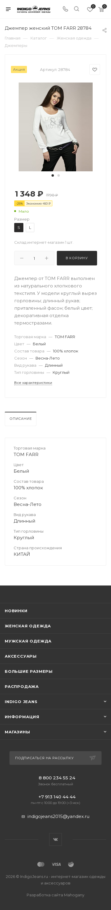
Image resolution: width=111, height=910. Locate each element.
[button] (53, 175)
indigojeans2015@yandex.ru (58, 816)
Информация (22, 716)
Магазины (17, 731)
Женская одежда (28, 625)
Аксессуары (21, 656)
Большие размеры (29, 671)
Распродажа (22, 686)
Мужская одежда (28, 641)
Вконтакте (55, 839)
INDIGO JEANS (21, 701)
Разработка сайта (55, 894)
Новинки (16, 610)
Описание (20, 419)
